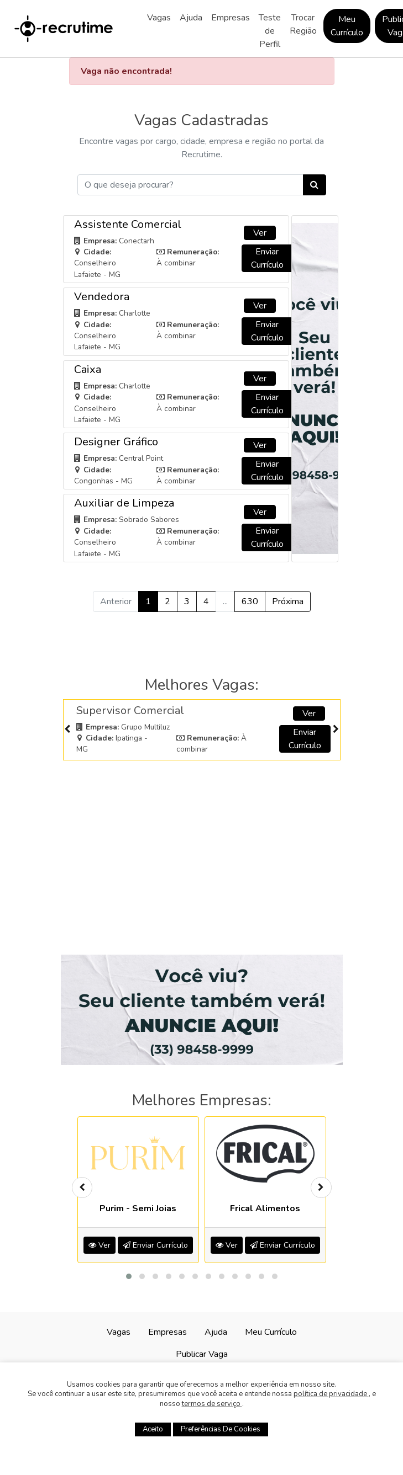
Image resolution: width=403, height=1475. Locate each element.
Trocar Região (303, 24)
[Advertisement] (201, 845)
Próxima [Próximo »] (287, 601)
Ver (259, 233)
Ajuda (191, 18)
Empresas (230, 18)
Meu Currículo (347, 26)
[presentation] (67, 730)
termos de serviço (212, 1404)
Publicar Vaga (202, 1354)
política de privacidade (331, 1394)
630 (250, 601)
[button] (128, 1276)
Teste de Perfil (270, 31)
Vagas (159, 18)
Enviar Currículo (267, 258)
